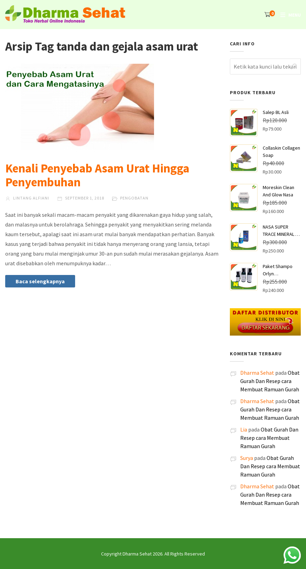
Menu (294, 15)
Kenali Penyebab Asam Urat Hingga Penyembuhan (97, 175)
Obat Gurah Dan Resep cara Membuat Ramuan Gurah (270, 381)
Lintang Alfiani (27, 198)
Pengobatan (134, 198)
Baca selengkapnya (40, 281)
